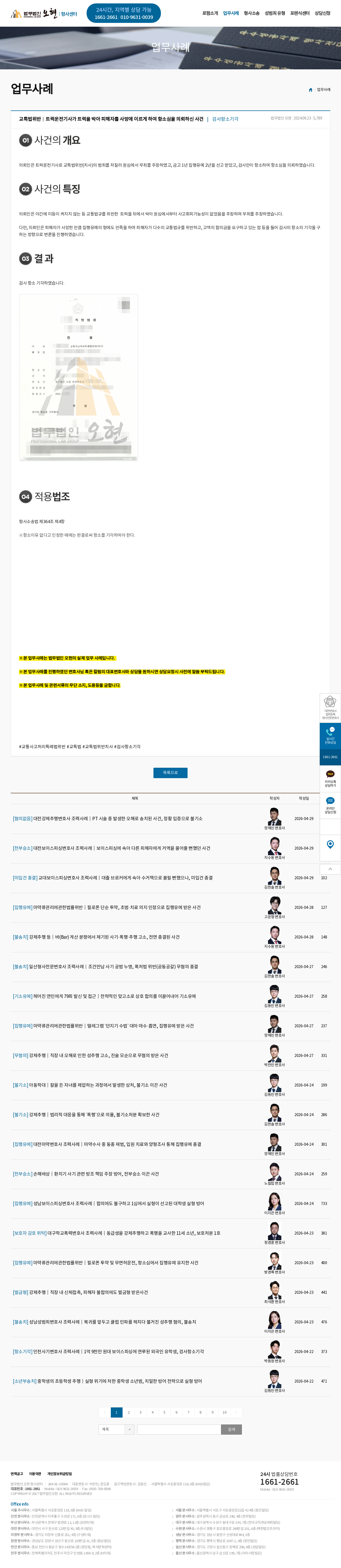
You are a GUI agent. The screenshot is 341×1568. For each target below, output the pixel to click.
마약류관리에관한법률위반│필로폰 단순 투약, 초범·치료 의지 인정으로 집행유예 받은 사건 (107, 907)
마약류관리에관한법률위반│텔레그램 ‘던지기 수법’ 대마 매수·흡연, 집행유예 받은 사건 (103, 1026)
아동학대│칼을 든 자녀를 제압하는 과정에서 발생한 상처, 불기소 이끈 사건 (90, 1085)
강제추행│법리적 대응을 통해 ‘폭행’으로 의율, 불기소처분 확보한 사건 (86, 1115)
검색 (231, 1429)
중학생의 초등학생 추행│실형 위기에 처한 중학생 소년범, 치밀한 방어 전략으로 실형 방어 (107, 1381)
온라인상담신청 (330, 810)
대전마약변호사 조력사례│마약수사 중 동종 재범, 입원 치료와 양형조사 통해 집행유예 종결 (107, 1144)
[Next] (236, 1412)
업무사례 (231, 13)
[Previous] (105, 1412)
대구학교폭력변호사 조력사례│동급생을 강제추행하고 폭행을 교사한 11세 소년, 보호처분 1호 (116, 1233)
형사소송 (251, 13)
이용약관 (35, 1474)
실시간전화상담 (330, 741)
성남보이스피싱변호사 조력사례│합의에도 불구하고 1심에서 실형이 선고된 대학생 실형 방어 (108, 1204)
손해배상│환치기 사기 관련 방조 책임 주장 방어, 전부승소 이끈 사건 (86, 1174)
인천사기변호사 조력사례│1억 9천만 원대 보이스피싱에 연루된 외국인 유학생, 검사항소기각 (108, 1352)
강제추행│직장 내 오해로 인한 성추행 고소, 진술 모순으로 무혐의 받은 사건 (90, 1055)
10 (224, 1413)
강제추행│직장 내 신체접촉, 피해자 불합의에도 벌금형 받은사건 (80, 1292)
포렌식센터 (300, 13)
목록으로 (170, 773)
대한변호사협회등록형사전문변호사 (330, 714)
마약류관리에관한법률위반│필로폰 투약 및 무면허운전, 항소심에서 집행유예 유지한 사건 (105, 1263)
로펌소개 (210, 13)
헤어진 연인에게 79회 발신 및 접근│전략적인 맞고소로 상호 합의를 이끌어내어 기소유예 (104, 996)
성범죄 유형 (275, 13)
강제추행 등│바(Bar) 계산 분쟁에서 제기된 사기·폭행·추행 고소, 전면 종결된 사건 (96, 937)
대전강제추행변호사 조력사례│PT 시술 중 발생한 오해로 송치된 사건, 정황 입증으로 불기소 (108, 819)
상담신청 (322, 13)
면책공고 (17, 1474)
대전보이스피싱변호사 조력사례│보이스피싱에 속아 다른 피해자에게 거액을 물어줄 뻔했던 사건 (111, 848)
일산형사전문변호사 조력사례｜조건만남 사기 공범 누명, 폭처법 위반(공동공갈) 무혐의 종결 (105, 967)
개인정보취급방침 (59, 1474)
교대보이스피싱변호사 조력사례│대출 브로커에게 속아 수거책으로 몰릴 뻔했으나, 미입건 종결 (113, 878)
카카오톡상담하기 (330, 783)
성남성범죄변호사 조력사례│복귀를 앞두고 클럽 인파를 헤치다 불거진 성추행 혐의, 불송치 (104, 1322)
